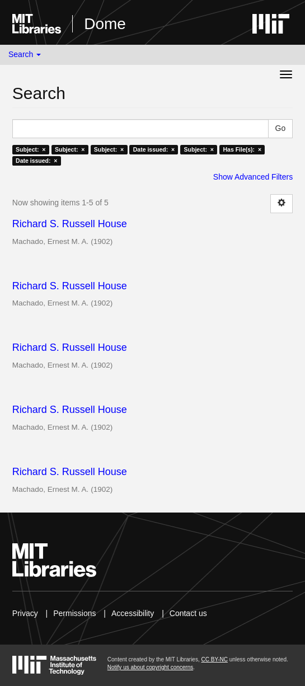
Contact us (188, 613)
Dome (105, 23)
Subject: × (30, 149)
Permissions (74, 613)
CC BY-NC (214, 659)
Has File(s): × (242, 149)
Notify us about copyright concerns (150, 667)
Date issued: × (154, 149)
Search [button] (24, 54)
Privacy (25, 613)
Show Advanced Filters (253, 176)
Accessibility (132, 613)
